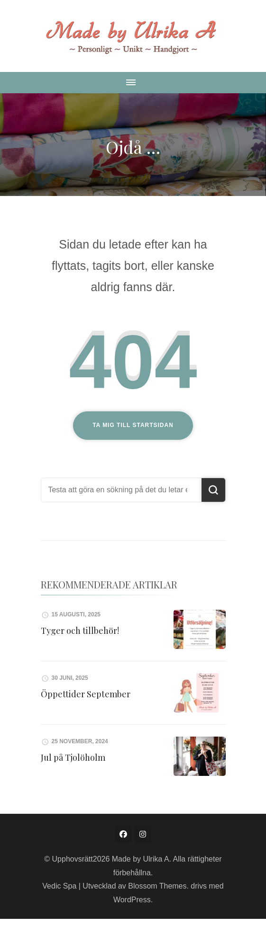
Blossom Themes (157, 886)
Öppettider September (85, 694)
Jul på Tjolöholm (73, 757)
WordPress (132, 900)
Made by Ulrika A (140, 859)
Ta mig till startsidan (133, 425)
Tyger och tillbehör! (80, 630)
